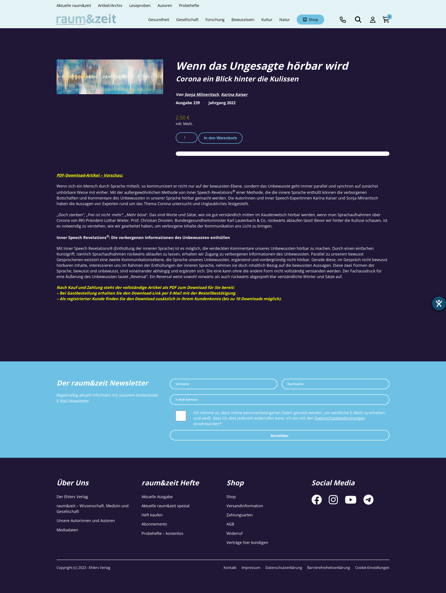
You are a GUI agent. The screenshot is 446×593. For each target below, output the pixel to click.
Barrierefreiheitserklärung (328, 567)
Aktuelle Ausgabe (157, 496)
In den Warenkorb (220, 138)
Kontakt (230, 567)
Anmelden (279, 435)
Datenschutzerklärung (283, 567)
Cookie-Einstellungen (372, 567)
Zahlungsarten (239, 514)
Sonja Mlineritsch (201, 94)
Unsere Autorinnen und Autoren (86, 520)
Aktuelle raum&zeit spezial (166, 505)
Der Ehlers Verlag (72, 496)
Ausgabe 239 (188, 102)
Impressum (251, 567)
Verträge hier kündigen (247, 542)
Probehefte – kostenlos (162, 533)
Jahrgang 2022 (222, 102)
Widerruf (234, 533)
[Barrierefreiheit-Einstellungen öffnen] (439, 303)
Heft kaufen (152, 514)
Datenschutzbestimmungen (340, 418)
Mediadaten (67, 529)
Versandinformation (244, 505)
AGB (230, 524)
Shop (231, 496)
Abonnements (154, 524)
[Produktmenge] (186, 137)
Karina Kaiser (234, 94)
